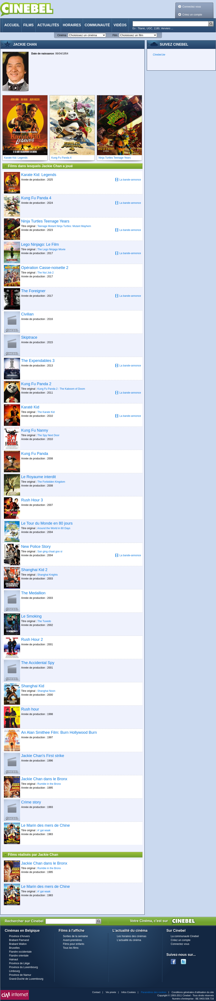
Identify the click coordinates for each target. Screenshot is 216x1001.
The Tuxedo (44, 621)
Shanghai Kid (32, 686)
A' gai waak (43, 830)
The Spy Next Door (48, 435)
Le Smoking (31, 616)
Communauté (97, 25)
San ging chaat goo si (50, 551)
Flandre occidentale (20, 951)
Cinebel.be (159, 54)
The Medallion (33, 593)
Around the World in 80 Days (53, 528)
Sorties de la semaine (75, 936)
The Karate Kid (46, 412)
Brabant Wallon (18, 943)
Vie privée (111, 992)
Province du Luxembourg (23, 967)
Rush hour (30, 709)
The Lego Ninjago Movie (51, 249)
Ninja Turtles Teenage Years (45, 221)
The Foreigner (33, 291)
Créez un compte (192, 14)
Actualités (48, 25)
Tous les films (70, 947)
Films (28, 25)
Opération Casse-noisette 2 (44, 268)
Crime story (31, 802)
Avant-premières (72, 940)
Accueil (12, 25)
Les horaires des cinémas (131, 936)
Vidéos (120, 25)
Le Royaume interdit (38, 477)
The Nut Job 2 (45, 272)
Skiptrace (29, 337)
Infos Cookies (128, 992)
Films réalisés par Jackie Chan (31, 854)
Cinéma (61, 35)
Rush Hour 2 (32, 639)
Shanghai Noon (46, 690)
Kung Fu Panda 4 (36, 198)
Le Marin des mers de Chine (45, 825)
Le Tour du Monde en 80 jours (47, 523)
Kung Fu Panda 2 (36, 384)
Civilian (27, 314)
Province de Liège (19, 963)
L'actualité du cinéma (129, 940)
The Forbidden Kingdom (51, 481)
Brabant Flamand (19, 940)
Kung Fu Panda (34, 453)
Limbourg (14, 971)
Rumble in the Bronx (49, 783)
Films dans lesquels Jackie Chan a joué (38, 166)
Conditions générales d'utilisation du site (193, 992)
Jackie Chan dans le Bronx (44, 779)
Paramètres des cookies (153, 992)
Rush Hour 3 (32, 500)
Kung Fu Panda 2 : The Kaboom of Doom (61, 388)
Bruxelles (14, 947)
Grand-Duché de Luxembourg (26, 978)
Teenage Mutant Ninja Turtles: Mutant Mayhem (64, 226)
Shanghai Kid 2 (34, 570)
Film (115, 35)
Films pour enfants (73, 943)
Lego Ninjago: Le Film (40, 244)
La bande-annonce (128, 179)
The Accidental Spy (37, 663)
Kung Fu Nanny (34, 430)
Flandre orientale (18, 955)
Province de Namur (20, 974)
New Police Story (36, 546)
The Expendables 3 (38, 360)
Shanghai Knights (48, 574)
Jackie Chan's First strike (42, 756)
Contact (96, 992)
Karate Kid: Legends (38, 175)
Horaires (72, 25)
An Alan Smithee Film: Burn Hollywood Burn (59, 732)
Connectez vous (191, 6)
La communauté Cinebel (185, 936)
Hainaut (13, 959)
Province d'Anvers (19, 936)
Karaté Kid (30, 407)
